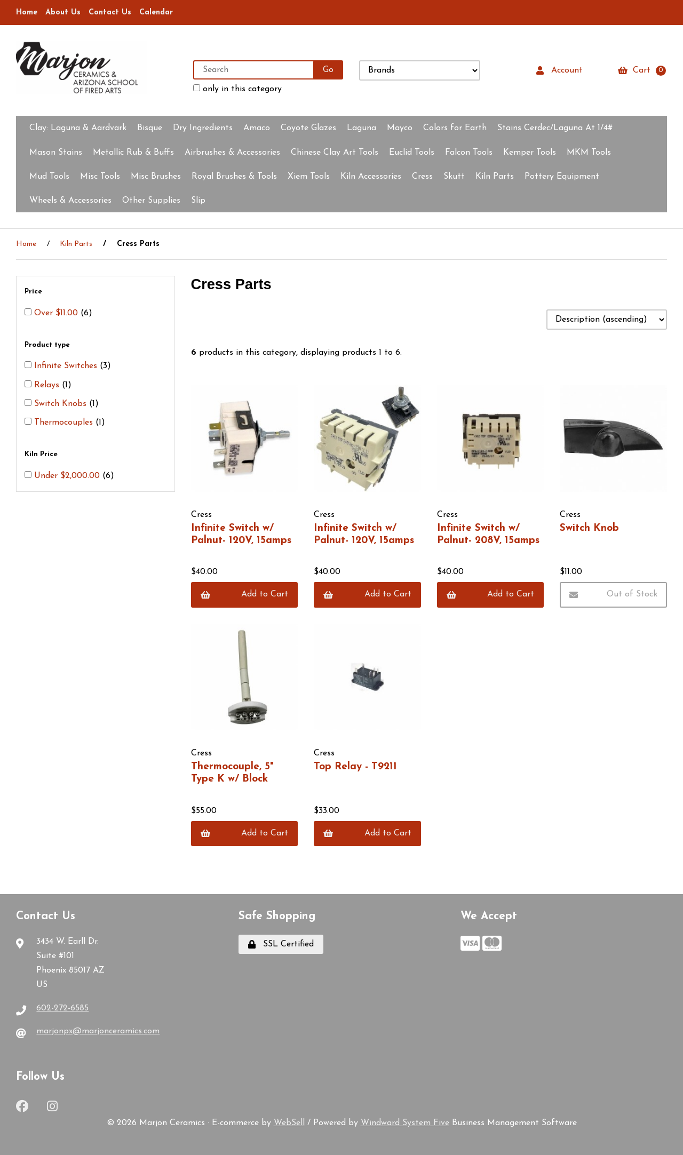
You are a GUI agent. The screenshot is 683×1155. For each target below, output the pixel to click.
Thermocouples (65, 422)
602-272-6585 (62, 1008)
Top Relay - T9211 (355, 767)
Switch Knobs (61, 404)
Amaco (256, 128)
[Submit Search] (328, 69)
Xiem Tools (309, 176)
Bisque (149, 128)
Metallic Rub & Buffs (133, 152)
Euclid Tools (411, 152)
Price (34, 291)
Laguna (361, 128)
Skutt (454, 176)
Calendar (156, 13)
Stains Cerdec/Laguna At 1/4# (555, 128)
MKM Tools (589, 152)
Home (26, 13)
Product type (48, 344)
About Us (63, 13)
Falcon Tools (469, 152)
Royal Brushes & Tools (234, 176)
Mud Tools (49, 176)
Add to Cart (245, 594)
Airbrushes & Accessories (232, 152)
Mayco (399, 128)
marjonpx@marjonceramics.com (98, 1031)
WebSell (289, 1123)
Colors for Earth (455, 128)
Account (559, 70)
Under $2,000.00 (68, 476)
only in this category (237, 88)
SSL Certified (281, 944)
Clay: (77, 128)
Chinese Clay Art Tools (334, 152)
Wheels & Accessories (70, 200)
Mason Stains (55, 152)
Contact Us (110, 13)
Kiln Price (42, 454)
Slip (198, 200)
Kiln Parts (494, 176)
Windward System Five (405, 1123)
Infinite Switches (67, 366)
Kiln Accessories (370, 176)
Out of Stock (613, 594)
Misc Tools (100, 176)
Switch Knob (589, 528)
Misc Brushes (156, 176)
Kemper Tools (529, 152)
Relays (48, 385)
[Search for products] (254, 69)
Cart (642, 71)
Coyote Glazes (308, 128)
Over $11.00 (57, 313)
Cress (422, 176)
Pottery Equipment (562, 176)
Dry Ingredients (203, 128)
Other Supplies (151, 200)
